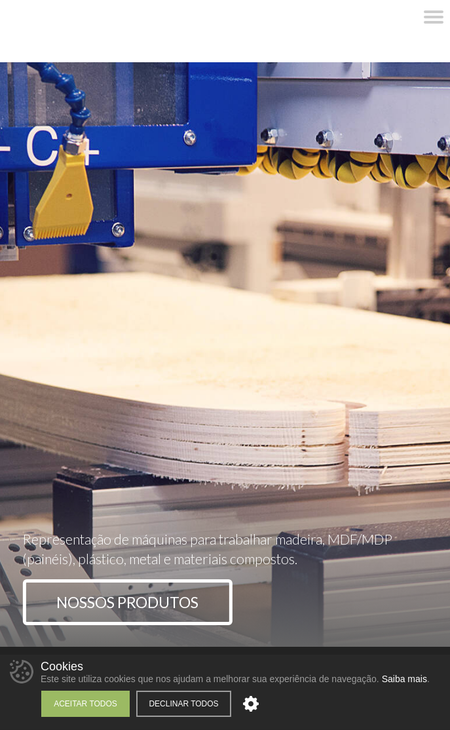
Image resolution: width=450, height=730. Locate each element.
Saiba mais (404, 679)
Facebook (363, 17)
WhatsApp (344, 17)
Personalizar (251, 704)
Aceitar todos (85, 703)
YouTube (403, 17)
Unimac (86, 31)
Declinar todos (183, 703)
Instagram (383, 17)
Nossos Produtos (127, 602)
